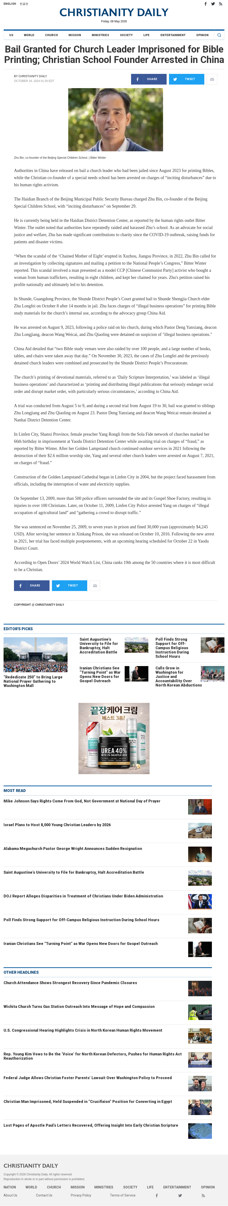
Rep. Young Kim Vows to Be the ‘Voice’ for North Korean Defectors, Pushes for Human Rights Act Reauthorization (93, 1056)
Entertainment (173, 35)
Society (126, 35)
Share (144, 79)
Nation (10, 1187)
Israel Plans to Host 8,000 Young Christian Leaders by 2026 (57, 825)
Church (51, 35)
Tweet (182, 79)
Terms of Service (123, 1195)
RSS (220, 4)
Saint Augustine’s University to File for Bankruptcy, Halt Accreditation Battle (99, 645)
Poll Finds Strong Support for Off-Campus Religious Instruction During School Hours (172, 648)
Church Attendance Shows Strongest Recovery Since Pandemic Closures (70, 983)
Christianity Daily (32, 76)
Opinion (202, 35)
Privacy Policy (81, 1195)
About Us (10, 1195)
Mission (74, 35)
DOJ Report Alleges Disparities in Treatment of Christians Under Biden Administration (83, 896)
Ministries (100, 35)
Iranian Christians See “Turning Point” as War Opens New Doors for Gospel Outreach (100, 674)
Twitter (213, 4)
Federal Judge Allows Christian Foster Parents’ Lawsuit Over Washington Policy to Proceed (88, 1078)
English (10, 3)
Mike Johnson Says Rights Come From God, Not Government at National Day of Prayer (82, 801)
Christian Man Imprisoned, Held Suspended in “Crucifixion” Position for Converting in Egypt (88, 1101)
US (11, 35)
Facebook (205, 4)
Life (146, 35)
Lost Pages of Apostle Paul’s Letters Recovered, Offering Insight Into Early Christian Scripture (91, 1125)
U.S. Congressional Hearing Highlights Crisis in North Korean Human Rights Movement (83, 1030)
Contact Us (44, 1195)
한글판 (24, 3)
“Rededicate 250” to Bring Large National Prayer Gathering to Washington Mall (33, 681)
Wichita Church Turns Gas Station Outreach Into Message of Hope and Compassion (79, 1006)
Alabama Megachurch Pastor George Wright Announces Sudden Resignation (73, 848)
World (29, 35)
